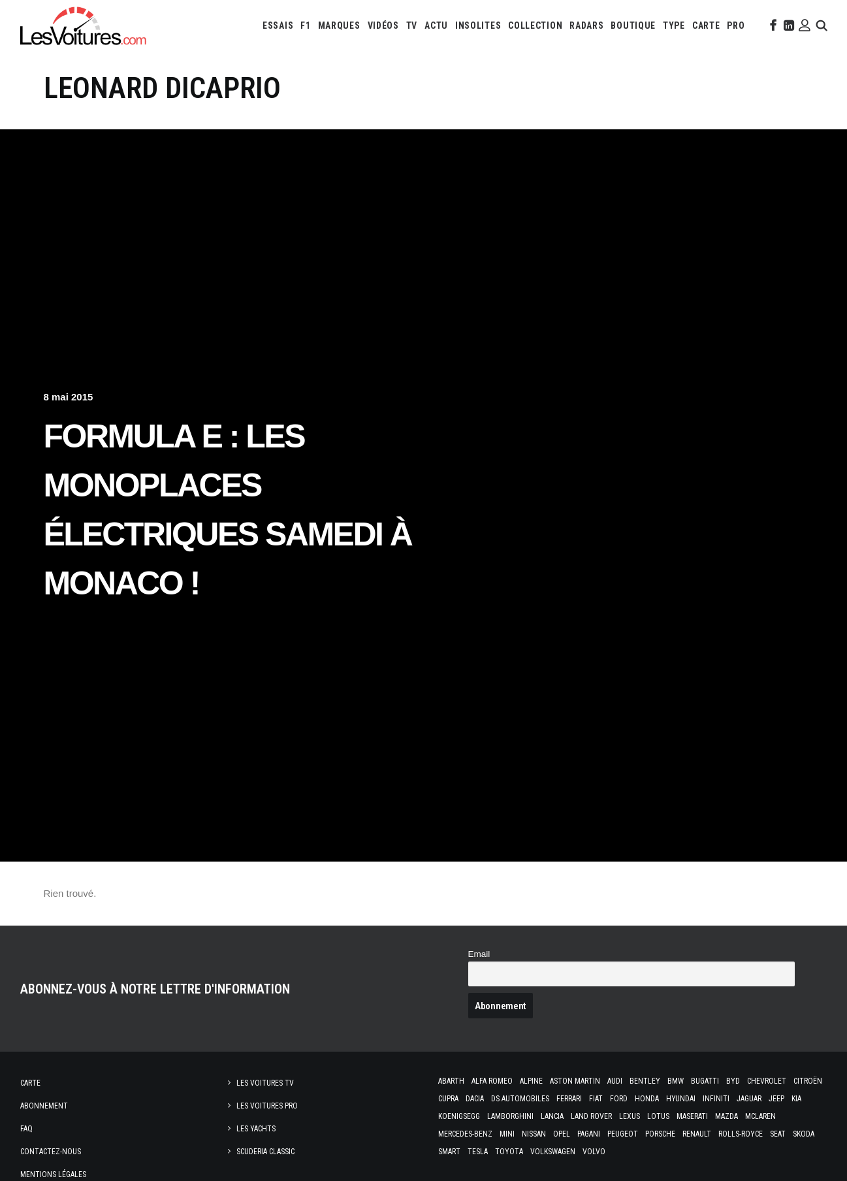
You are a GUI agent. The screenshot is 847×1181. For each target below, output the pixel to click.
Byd (733, 1081)
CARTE (706, 25)
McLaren (760, 1116)
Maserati (692, 1116)
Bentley (645, 1081)
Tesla (478, 1151)
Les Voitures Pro (267, 1105)
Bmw (675, 1081)
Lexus (629, 1116)
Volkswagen (552, 1151)
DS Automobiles (520, 1098)
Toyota (509, 1151)
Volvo (594, 1151)
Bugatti (705, 1081)
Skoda (803, 1134)
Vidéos (383, 25)
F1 (305, 25)
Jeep (776, 1098)
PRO (735, 25)
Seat (778, 1134)
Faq (26, 1128)
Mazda (726, 1116)
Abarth (451, 1081)
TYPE (674, 25)
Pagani (588, 1134)
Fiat (596, 1098)
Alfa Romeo (492, 1081)
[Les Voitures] (84, 25)
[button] (772, 25)
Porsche (660, 1134)
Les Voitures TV (265, 1083)
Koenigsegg (459, 1116)
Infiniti (716, 1098)
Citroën (807, 1081)
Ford (619, 1098)
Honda (647, 1098)
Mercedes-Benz (465, 1134)
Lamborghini (510, 1116)
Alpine (531, 1081)
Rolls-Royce (740, 1134)
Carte (30, 1083)
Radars (586, 25)
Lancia (552, 1116)
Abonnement (44, 1105)
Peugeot (622, 1134)
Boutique (633, 25)
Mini (507, 1134)
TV (411, 25)
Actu (436, 25)
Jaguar (749, 1098)
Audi (614, 1081)
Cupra (448, 1098)
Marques (339, 25)
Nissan (534, 1134)
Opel (561, 1134)
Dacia (475, 1098)
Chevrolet (766, 1081)
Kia (796, 1098)
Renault (696, 1134)
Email (479, 954)
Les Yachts (256, 1128)
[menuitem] (278, 25)
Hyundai (680, 1098)
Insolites (478, 25)
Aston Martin (575, 1081)
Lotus (658, 1116)
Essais (278, 25)
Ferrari (569, 1098)
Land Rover (591, 1116)
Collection (535, 25)
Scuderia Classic (265, 1151)
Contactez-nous (50, 1151)
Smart (449, 1151)
